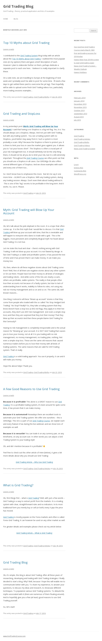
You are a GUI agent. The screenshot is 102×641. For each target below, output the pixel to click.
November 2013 (80, 107)
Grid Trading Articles (42, 468)
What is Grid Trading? (18, 485)
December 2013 (80, 104)
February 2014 (79, 98)
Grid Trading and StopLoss (21, 114)
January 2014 (79, 101)
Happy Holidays (80, 72)
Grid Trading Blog (18, 6)
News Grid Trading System (84, 148)
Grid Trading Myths (41, 97)
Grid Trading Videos (82, 145)
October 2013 (79, 110)
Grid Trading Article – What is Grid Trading (34, 533)
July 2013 (77, 120)
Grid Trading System (29, 55)
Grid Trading (28, 97)
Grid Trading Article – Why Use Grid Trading (34, 462)
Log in (76, 164)
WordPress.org (80, 174)
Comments (80, 171)
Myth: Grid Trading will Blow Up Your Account (28, 211)
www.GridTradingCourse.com (14, 636)
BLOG (16, 19)
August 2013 (79, 117)
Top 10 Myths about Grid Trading (26, 43)
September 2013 (80, 113)
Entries (78, 168)
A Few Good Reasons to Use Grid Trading (31, 389)
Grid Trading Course (35, 158)
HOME (5, 19)
